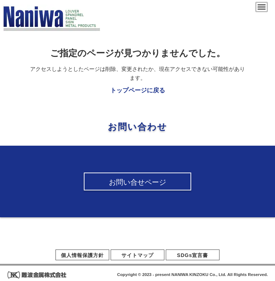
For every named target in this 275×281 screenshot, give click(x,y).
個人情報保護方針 (82, 255)
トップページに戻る (137, 90)
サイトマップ (137, 255)
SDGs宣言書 (192, 255)
